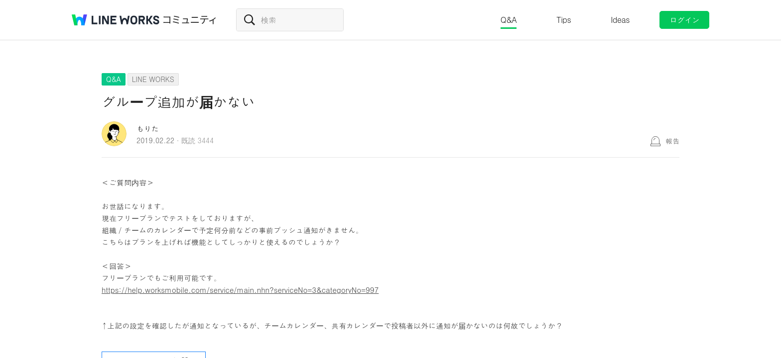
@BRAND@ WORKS (115, 19)
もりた (147, 128)
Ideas (620, 19)
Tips (563, 19)
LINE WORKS (153, 79)
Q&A (509, 19)
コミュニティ (189, 19)
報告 (672, 141)
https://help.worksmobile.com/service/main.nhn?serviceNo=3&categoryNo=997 (240, 289)
